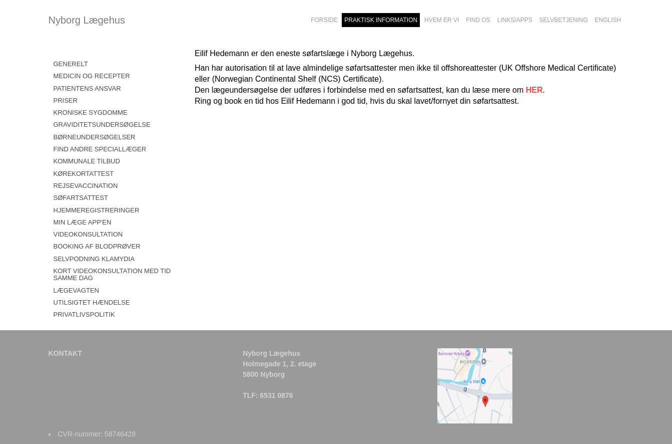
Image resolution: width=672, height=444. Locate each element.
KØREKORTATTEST (84, 173)
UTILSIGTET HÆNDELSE (92, 302)
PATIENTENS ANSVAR (87, 88)
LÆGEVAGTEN (77, 290)
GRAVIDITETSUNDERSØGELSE (102, 124)
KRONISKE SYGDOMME (91, 112)
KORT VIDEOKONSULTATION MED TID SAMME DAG (112, 274)
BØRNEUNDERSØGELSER (95, 137)
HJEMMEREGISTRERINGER (97, 210)
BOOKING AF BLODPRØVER (97, 246)
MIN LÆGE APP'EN (83, 222)
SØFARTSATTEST (81, 197)
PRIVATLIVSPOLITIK (84, 314)
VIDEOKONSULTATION (88, 234)
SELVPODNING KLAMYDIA (94, 259)
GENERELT (71, 64)
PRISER (66, 100)
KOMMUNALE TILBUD (87, 161)
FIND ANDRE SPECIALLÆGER (100, 149)
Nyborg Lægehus (87, 20)
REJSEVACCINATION (86, 185)
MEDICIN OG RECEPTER (92, 76)
